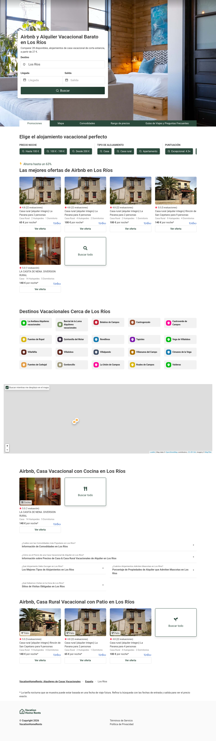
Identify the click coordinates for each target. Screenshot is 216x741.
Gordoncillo (69, 364)
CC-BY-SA (192, 452)
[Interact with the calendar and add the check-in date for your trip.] (24, 80)
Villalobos (68, 352)
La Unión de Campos (110, 364)
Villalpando (105, 352)
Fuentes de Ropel (36, 339)
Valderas (176, 364)
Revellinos (105, 339)
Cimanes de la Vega (182, 352)
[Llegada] (45, 80)
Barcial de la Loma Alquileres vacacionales (73, 324)
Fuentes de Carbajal (37, 364)
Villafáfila (32, 352)
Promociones (34, 123)
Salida (68, 73)
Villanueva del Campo (146, 352)
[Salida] (87, 80)
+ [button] (7, 446)
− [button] (7, 450)
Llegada (25, 73)
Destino (25, 57)
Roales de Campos (145, 364)
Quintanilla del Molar (74, 339)
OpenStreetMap (172, 452)
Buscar (63, 90)
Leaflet (152, 452)
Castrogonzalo (143, 322)
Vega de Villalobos (181, 339)
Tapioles (140, 339)
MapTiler (208, 452)
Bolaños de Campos (109, 322)
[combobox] (63, 64)
